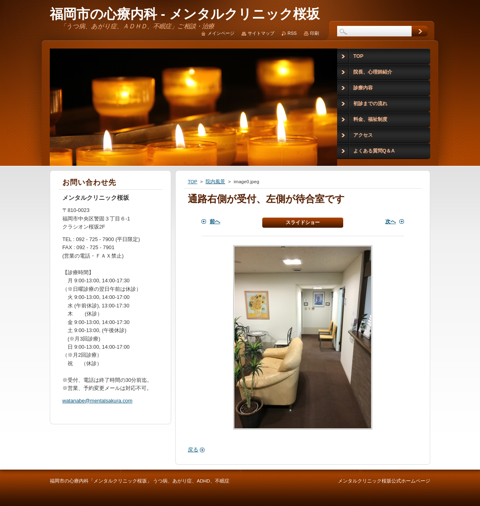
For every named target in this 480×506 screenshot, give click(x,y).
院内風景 (215, 181)
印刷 (314, 33)
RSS (292, 33)
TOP (192, 181)
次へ (390, 221)
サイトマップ (261, 33)
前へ (215, 221)
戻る (193, 450)
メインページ (221, 33)
